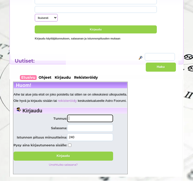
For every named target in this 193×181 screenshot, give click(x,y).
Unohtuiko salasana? (63, 164)
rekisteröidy (67, 101)
